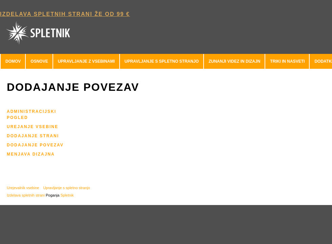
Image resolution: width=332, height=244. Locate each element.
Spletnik (67, 195)
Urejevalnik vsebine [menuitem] (23, 188)
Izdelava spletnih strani (26, 195)
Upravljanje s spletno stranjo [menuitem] (66, 188)
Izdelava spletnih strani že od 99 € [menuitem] (65, 14)
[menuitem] (12, 61)
